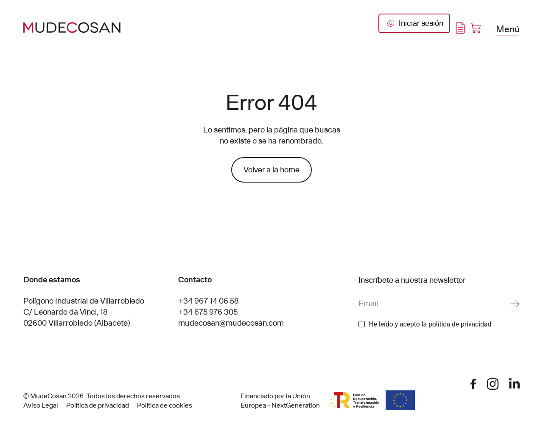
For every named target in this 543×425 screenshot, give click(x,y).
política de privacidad (459, 324)
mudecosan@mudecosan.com (231, 323)
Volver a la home (271, 170)
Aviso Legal (40, 405)
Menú (508, 28)
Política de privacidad (97, 405)
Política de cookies (164, 405)
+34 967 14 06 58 (208, 301)
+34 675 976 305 (208, 312)
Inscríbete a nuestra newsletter (412, 280)
